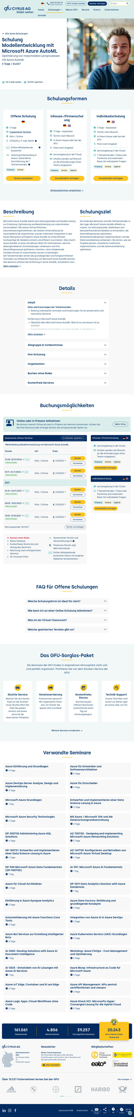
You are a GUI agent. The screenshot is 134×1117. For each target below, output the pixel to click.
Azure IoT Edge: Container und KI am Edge (32, 984)
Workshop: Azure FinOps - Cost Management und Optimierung (98, 952)
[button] (67, 601)
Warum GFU (72, 10)
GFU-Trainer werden (76, 3)
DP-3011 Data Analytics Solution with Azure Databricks (97, 885)
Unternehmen (112, 10)
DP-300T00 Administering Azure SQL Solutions (28, 835)
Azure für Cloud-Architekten (23, 883)
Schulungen (55, 10)
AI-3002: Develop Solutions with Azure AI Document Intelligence (31, 952)
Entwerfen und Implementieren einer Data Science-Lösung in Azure (97, 801)
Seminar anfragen (97, 3)
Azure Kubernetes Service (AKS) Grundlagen (98, 934)
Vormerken (78, 463)
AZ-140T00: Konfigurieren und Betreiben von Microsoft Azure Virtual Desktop (98, 852)
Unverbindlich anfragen (67, 178)
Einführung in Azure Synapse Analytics (29, 900)
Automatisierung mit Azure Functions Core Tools (32, 919)
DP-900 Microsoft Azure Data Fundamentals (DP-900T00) (33, 868)
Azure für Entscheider (84, 783)
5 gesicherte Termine (20, 132)
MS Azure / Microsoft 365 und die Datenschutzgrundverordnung (91, 818)
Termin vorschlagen (75, 527)
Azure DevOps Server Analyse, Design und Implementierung (31, 785)
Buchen (78, 458)
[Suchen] (119, 4)
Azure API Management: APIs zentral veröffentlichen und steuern (93, 986)
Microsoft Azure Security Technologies (30, 816)
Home (41, 10)
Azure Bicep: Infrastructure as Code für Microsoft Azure (95, 969)
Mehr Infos (120, 424)
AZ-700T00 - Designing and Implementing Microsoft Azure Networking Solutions (96, 835)
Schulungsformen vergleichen (67, 190)
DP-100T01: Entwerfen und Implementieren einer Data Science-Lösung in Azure (32, 852)
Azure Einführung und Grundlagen (26, 766)
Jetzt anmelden (51, 1065)
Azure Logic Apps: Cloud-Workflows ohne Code (31, 1003)
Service (85, 10)
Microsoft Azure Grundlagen (23, 800)
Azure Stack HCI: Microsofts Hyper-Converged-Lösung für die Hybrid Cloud (95, 1003)
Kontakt (42, 15)
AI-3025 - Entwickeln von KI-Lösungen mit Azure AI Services (31, 969)
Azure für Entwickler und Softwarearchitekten (85, 768)
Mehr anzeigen (12, 266)
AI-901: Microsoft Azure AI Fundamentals (96, 867)
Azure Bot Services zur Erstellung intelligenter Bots (34, 936)
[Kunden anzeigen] (125, 1079)
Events (96, 10)
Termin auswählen (23, 178)
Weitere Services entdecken (67, 730)
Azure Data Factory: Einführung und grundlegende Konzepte (93, 902)
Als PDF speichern (33, 82)
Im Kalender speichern (72, 438)
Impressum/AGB (66, 1110)
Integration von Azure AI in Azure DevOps (96, 917)
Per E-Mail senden (11, 82)
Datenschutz (82, 1110)
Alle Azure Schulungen (15, 33)
